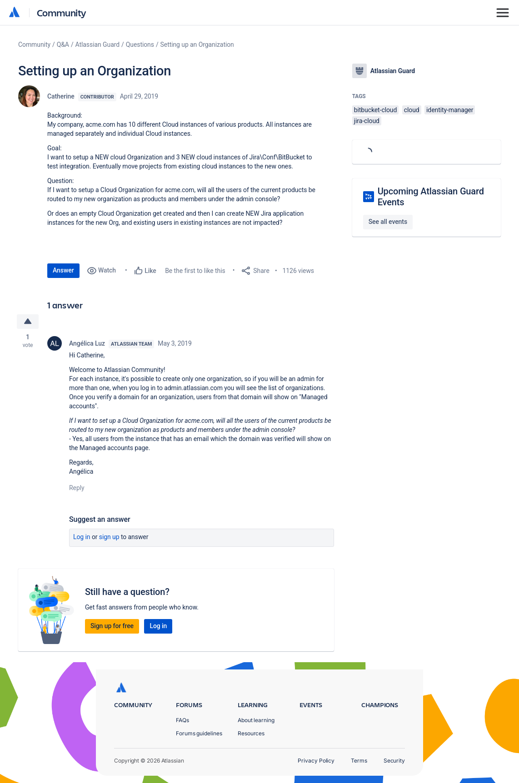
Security (394, 760)
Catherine (61, 96)
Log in (81, 536)
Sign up (109, 536)
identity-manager (449, 110)
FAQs (182, 720)
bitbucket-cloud (375, 110)
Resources (251, 733)
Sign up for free (112, 625)
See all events (388, 221)
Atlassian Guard (97, 44)
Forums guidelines (199, 733)
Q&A (63, 44)
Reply (77, 487)
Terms (359, 760)
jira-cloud (366, 120)
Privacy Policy (316, 760)
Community (61, 12)
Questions (140, 44)
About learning (256, 720)
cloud (411, 110)
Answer (63, 270)
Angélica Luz (87, 343)
